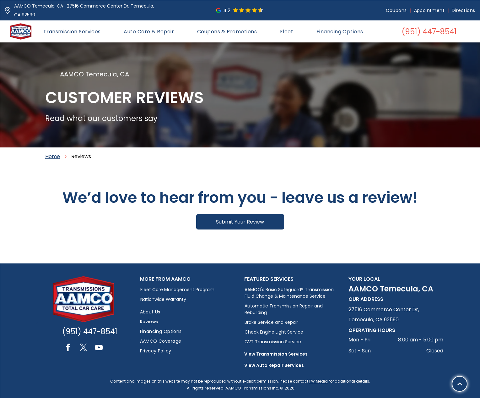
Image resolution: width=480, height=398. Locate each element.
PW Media (318, 381)
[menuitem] (397, 10)
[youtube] (99, 348)
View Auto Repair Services (274, 365)
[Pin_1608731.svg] (8, 10)
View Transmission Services (276, 354)
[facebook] (68, 348)
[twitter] (83, 348)
